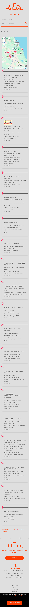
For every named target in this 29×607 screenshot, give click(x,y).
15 (2, 390)
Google (25, 68)
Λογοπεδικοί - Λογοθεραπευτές (13, 103)
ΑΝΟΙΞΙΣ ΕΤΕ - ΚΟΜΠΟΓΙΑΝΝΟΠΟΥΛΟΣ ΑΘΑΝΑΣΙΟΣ (12, 395)
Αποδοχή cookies (14, 603)
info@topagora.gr (14, 575)
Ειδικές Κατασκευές (9, 421)
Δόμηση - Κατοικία (18, 246)
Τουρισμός (16, 335)
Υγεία (24, 181)
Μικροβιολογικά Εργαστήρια (12, 158)
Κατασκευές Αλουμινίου (11, 267)
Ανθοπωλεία (8, 375)
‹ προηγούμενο (5, 529)
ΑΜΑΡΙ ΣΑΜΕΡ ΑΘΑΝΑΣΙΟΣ (13, 286)
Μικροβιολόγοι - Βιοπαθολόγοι (13, 159)
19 (2, 507)
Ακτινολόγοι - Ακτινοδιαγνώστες (14, 202)
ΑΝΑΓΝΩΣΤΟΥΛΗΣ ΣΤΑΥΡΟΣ (13, 307)
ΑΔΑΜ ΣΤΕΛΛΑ (9, 100)
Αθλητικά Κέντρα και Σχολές (12, 133)
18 (2, 486)
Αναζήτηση (26, 23)
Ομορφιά (6, 135)
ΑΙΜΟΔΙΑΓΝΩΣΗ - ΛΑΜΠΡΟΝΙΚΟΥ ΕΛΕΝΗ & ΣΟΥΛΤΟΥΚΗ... (12, 153)
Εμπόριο (21, 82)
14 (2, 367)
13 (2, 347)
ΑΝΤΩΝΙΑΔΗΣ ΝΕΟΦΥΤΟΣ (12, 419)
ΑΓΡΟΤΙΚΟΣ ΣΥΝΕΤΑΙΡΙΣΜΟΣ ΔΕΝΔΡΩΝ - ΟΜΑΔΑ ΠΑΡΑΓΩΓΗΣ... (14, 77)
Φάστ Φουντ (7, 471)
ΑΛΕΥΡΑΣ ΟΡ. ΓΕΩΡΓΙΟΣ (12, 244)
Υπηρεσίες (7, 105)
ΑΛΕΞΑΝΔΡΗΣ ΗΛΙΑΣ (11, 222)
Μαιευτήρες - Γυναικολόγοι (12, 225)
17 (2, 463)
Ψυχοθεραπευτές (16, 354)
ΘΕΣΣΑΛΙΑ (7, 85)
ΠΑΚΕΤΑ (14, 557)
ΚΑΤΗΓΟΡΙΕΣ (14, 585)
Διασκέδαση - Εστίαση (18, 471)
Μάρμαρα (18, 421)
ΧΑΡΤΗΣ (14, 587)
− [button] (4, 41)
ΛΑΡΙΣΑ (18, 83)
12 (2, 324)
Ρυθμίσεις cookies (14, 599)
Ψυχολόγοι (7, 354)
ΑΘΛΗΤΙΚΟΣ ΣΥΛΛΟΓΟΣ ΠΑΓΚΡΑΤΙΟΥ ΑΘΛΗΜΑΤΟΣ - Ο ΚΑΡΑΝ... (14, 128)
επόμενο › (4, 531)
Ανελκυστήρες (8, 246)
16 (2, 436)
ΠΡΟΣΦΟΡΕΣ (14, 589)
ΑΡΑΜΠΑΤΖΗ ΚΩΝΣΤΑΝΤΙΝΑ (13, 490)
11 (2, 303)
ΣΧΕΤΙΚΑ (14, 592)
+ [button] (4, 38)
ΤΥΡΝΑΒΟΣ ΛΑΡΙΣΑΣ (9, 83)
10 (2, 282)
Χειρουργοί (7, 310)
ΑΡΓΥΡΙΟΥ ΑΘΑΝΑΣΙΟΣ (11, 511)
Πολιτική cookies (19, 596)
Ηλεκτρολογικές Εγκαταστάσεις (13, 514)
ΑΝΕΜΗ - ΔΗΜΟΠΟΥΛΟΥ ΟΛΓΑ (14, 352)
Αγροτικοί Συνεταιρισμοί (11, 82)
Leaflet (17, 68)
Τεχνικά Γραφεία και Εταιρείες (12, 400)
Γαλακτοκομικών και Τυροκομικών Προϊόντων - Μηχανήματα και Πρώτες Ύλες (14, 446)
